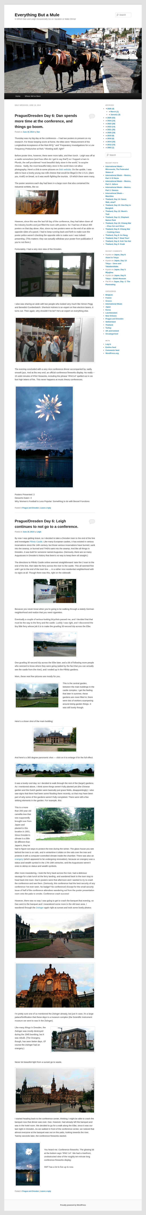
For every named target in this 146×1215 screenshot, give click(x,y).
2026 (110, 109)
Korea (108, 310)
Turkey (108, 328)
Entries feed (110, 347)
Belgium (109, 295)
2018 (110, 138)
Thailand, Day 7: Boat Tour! (117, 238)
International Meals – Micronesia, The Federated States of (117, 169)
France (108, 298)
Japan (108, 307)
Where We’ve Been (33, 96)
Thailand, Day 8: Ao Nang (116, 235)
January (115, 115)
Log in (108, 344)
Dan (38, 132)
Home (17, 96)
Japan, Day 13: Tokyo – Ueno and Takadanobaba (116, 263)
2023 (111, 124)
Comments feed (112, 350)
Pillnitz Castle (36, 541)
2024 (111, 121)
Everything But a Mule (37, 14)
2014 (111, 142)
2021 (111, 130)
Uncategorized (111, 334)
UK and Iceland (112, 331)
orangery (19, 859)
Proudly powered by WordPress (73, 1205)
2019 (110, 135)
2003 (110, 148)
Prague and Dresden (30, 508)
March (115, 112)
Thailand (109, 325)
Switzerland (110, 322)
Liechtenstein (111, 313)
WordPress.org (112, 353)
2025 (111, 118)
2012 (111, 145)
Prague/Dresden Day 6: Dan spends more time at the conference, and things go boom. (46, 121)
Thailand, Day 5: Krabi (115, 244)
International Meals (113, 304)
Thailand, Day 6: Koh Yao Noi (118, 241)
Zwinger (40, 907)
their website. (65, 169)
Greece (108, 301)
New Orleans (111, 316)
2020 (111, 133)
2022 (111, 127)
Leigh (39, 532)
